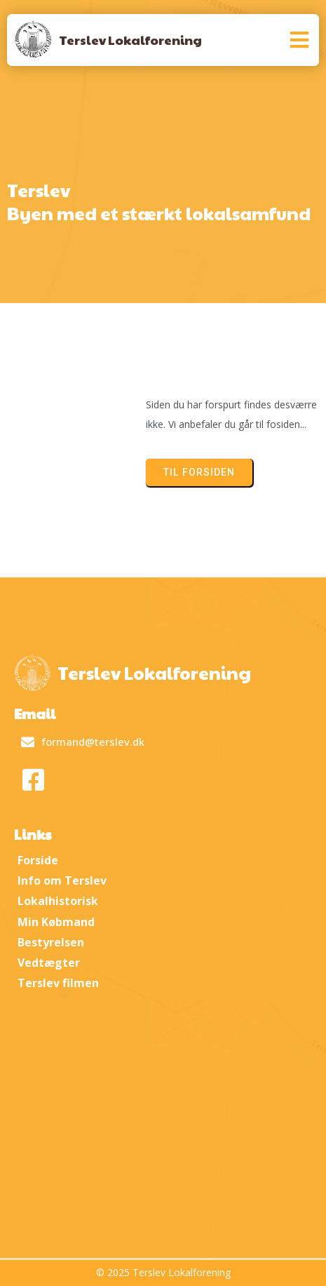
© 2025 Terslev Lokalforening (163, 1272)
